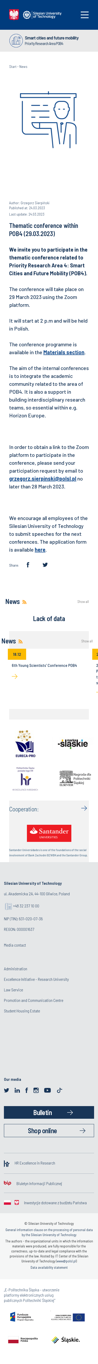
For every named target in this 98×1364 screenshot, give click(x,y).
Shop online (42, 1130)
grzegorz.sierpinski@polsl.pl (42, 478)
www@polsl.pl (66, 1261)
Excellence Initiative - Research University (36, 979)
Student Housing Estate (22, 1010)
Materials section (63, 352)
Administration (15, 968)
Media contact (15, 944)
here (40, 549)
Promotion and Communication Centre (33, 1000)
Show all (83, 601)
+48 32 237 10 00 (26, 905)
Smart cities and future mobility (51, 38)
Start (12, 66)
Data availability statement (49, 1267)
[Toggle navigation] (84, 14)
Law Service (13, 989)
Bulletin (42, 1112)
